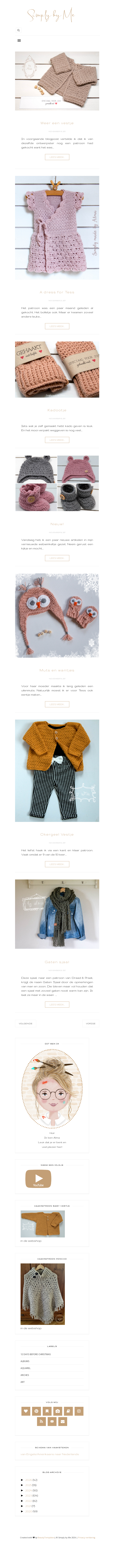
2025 (28, 1485)
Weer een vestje (57, 123)
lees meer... (57, 157)
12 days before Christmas (36, 1354)
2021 (28, 1506)
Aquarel (25, 1368)
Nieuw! (57, 524)
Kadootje (57, 410)
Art (23, 1382)
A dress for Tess (57, 292)
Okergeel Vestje (57, 834)
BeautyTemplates (46, 1537)
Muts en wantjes (57, 670)
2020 (28, 1511)
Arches (25, 1375)
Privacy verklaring (86, 1537)
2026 (28, 1479)
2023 (28, 1495)
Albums (25, 1361)
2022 (28, 1500)
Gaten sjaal (57, 962)
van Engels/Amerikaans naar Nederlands (50, 1454)
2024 (28, 1490)
